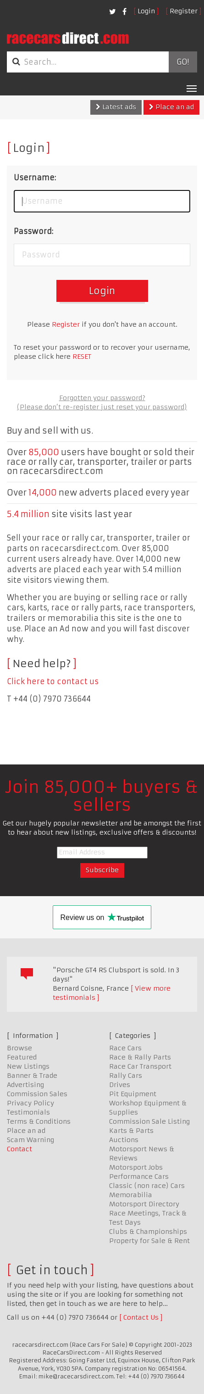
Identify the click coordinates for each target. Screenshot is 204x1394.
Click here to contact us (53, 681)
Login (146, 11)
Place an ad (171, 107)
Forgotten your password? (102, 398)
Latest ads (116, 107)
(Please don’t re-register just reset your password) (102, 407)
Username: (35, 177)
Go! (182, 62)
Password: (33, 231)
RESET (81, 356)
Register (184, 11)
